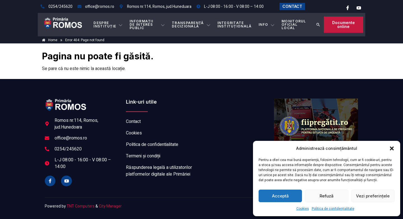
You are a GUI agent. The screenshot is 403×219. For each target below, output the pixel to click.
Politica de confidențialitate (333, 208)
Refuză (327, 196)
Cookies (302, 208)
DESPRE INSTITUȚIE (108, 24)
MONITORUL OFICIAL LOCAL (294, 24)
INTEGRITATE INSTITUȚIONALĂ (234, 24)
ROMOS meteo (236, 120)
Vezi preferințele (373, 196)
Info (267, 24)
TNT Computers (81, 206)
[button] (392, 148)
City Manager (110, 206)
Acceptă (280, 196)
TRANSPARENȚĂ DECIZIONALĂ (191, 24)
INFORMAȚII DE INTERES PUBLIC (147, 24)
